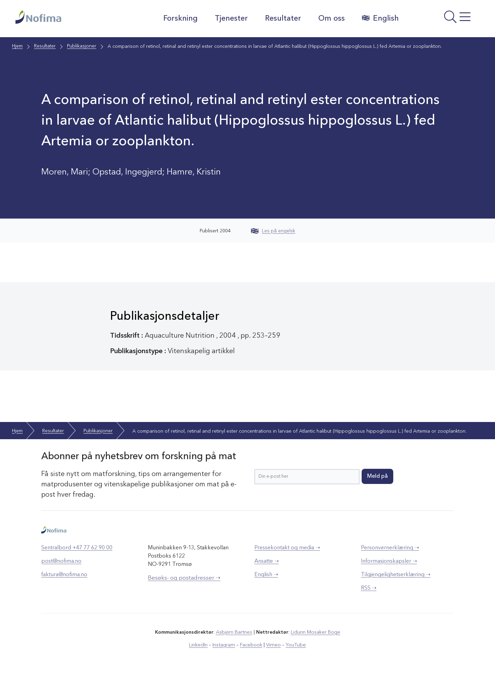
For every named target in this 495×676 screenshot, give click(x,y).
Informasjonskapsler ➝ (389, 561)
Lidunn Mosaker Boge (315, 632)
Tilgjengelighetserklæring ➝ (395, 575)
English (379, 18)
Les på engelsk (273, 231)
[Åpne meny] (442, 20)
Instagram (225, 644)
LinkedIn (200, 644)
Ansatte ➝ (266, 561)
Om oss (330, 18)
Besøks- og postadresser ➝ (184, 578)
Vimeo (273, 644)
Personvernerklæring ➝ (390, 548)
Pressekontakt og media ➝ (287, 548)
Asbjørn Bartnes (234, 632)
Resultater (282, 18)
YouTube (294, 644)
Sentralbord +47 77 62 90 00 (76, 548)
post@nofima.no (61, 561)
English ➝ (266, 575)
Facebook (251, 644)
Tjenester (229, 18)
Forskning (179, 18)
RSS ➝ (368, 588)
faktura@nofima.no (64, 575)
